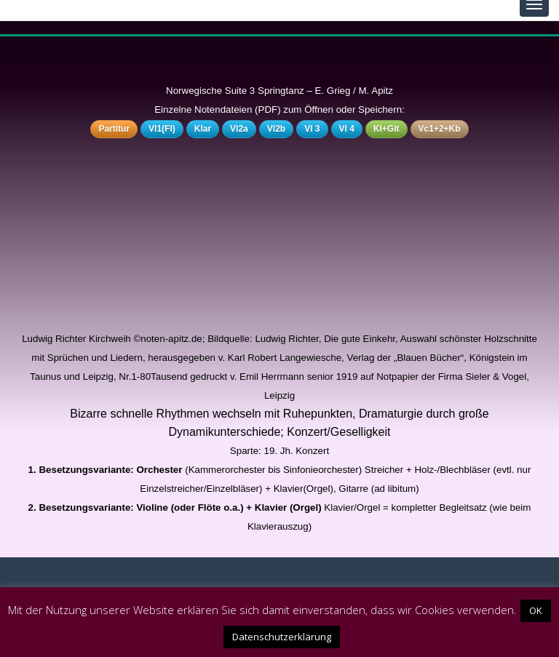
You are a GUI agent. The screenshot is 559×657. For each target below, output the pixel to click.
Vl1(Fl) (161, 129)
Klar (202, 129)
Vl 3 (312, 129)
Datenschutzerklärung (281, 636)
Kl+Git (386, 129)
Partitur (114, 129)
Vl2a (239, 129)
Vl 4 (346, 129)
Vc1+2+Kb (440, 129)
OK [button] (535, 610)
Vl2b (276, 129)
